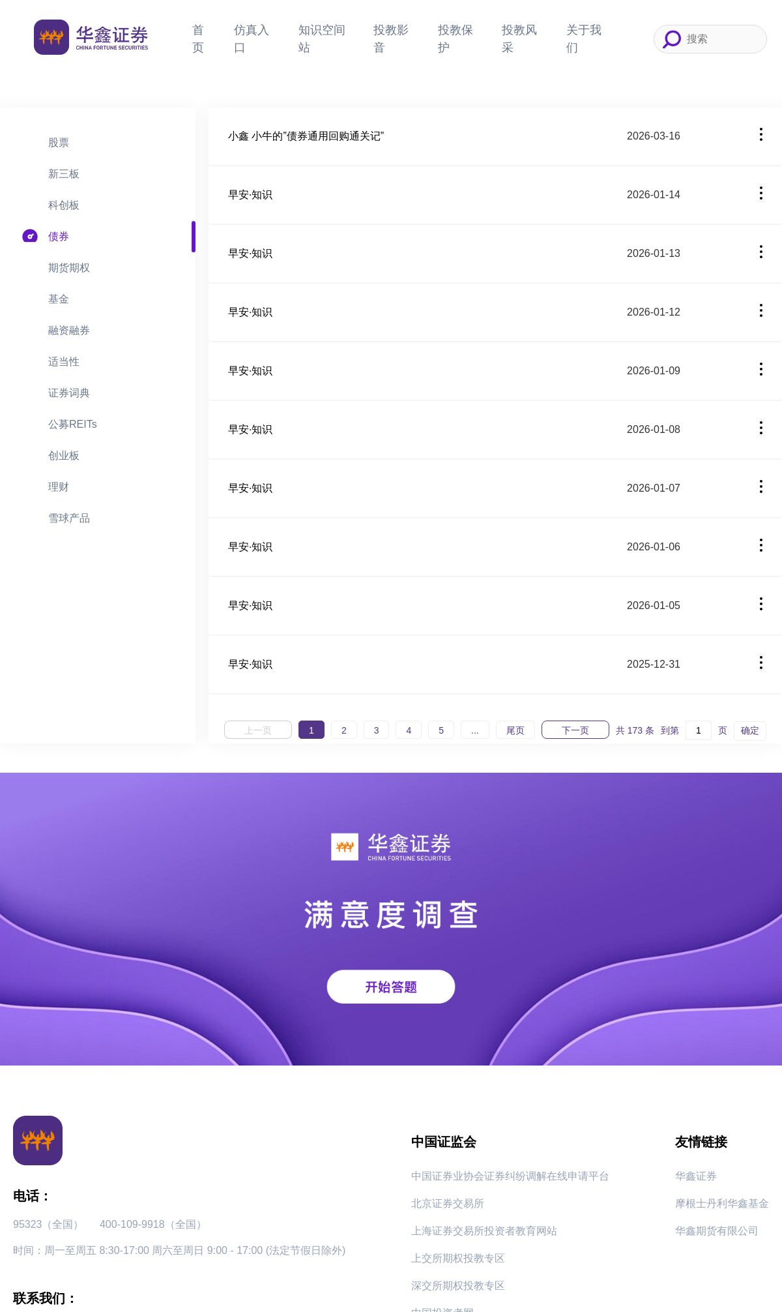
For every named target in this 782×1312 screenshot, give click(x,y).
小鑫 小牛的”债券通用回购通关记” (306, 136)
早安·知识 (250, 194)
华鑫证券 (696, 1176)
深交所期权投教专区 (458, 1285)
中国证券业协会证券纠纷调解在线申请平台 (510, 1176)
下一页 (575, 730)
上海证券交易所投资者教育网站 (484, 1230)
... (475, 730)
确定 (750, 730)
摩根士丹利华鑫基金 (722, 1203)
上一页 (258, 730)
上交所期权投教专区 (458, 1258)
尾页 (515, 730)
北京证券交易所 (447, 1203)
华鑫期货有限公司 (717, 1230)
